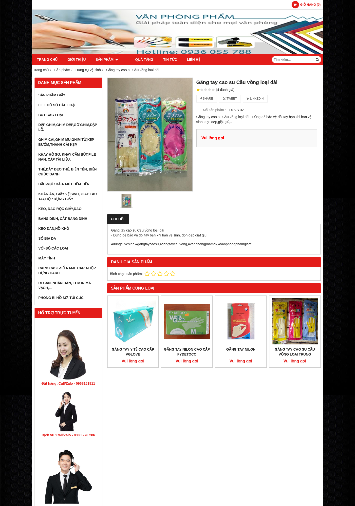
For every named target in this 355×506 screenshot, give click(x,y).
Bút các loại (50, 115)
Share (206, 98)
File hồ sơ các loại (56, 105)
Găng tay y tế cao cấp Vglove (133, 351)
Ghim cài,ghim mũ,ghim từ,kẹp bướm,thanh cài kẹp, (66, 142)
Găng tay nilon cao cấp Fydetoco (187, 351)
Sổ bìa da (47, 238)
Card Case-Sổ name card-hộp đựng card (67, 270)
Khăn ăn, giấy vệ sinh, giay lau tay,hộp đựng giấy (67, 196)
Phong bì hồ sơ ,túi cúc (61, 298)
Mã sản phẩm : (214, 110)
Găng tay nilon (241, 349)
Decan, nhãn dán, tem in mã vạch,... (64, 285)
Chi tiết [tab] (118, 219)
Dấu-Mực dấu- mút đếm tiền (64, 184)
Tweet (230, 98)
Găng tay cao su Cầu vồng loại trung (295, 351)
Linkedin (255, 98)
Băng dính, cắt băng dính (62, 219)
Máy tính (46, 258)
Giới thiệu (76, 60)
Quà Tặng (137, 60)
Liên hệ (186, 60)
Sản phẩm (107, 60)
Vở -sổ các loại (53, 248)
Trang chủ (47, 60)
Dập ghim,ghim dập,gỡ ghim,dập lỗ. (67, 127)
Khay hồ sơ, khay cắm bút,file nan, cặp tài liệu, (67, 156)
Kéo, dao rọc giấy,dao (60, 209)
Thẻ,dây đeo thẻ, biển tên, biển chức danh (67, 171)
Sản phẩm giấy (51, 95)
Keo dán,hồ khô (53, 229)
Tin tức (163, 60)
